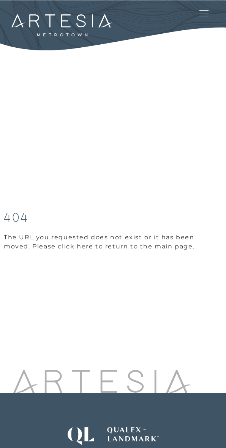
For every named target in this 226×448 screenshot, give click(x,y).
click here (75, 246)
